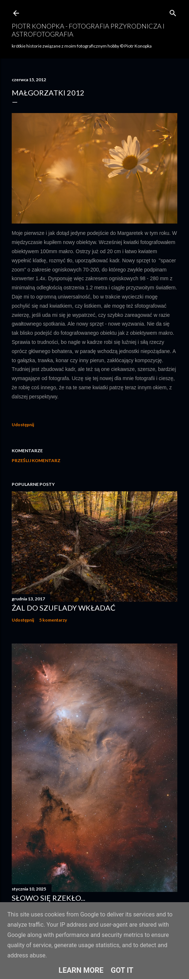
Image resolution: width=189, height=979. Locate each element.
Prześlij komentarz (36, 460)
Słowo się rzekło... (48, 897)
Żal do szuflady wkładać (64, 607)
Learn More (80, 970)
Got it (122, 970)
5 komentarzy (53, 620)
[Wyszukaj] (173, 11)
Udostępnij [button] (23, 424)
